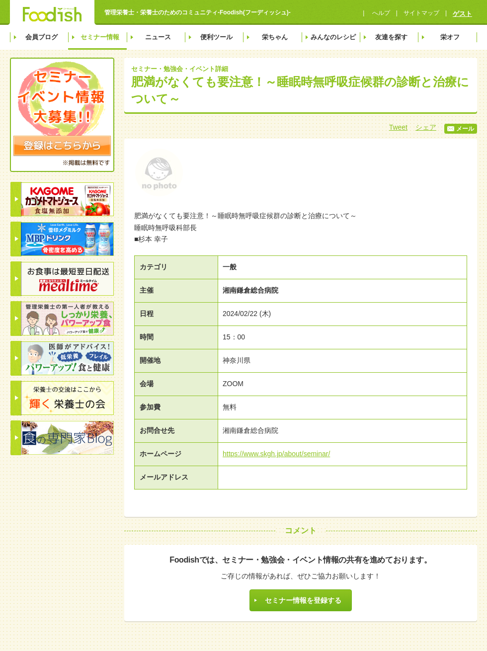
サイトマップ (421, 12)
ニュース (158, 37)
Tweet (398, 127)
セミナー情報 (100, 37)
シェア (425, 127)
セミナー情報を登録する (303, 600)
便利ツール (216, 37)
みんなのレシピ (333, 37)
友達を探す (391, 37)
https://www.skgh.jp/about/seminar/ (276, 454)
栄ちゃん (275, 37)
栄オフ (450, 37)
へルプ (380, 12)
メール (460, 128)
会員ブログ (41, 37)
